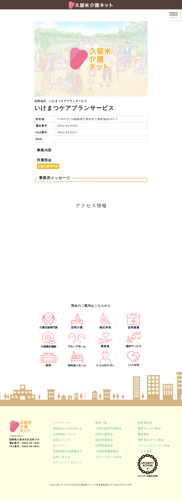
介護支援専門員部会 (108, 428)
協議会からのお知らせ (67, 428)
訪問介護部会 (104, 434)
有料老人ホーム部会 (151, 440)
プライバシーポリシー (67, 462)
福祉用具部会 (104, 440)
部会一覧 (101, 422)
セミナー (59, 445)
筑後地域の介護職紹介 (67, 451)
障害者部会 (145, 422)
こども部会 (145, 451)
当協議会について (64, 434)
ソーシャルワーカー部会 (154, 445)
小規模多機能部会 (107, 451)
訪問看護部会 (104, 445)
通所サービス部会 (149, 428)
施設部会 (143, 434)
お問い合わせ (62, 457)
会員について (62, 440)
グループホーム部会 (108, 457)
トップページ (62, 422)
